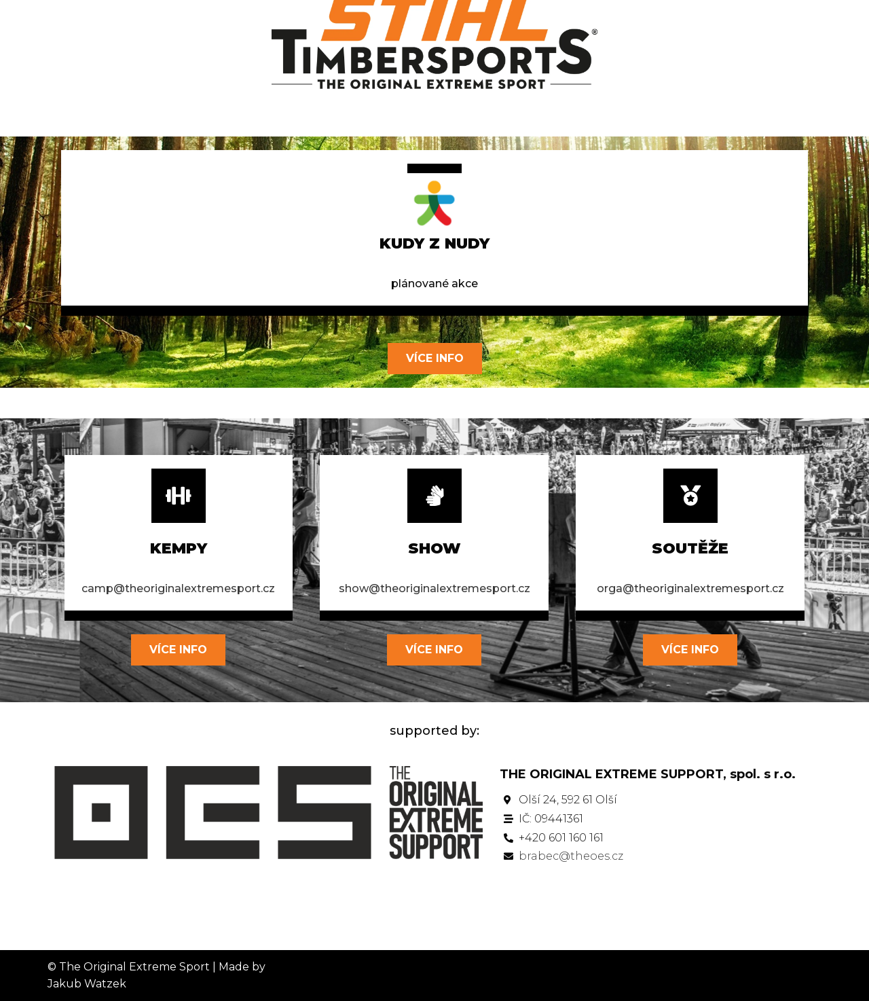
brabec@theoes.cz (571, 856)
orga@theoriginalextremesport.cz (690, 588)
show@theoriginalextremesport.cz (434, 588)
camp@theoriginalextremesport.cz (178, 588)
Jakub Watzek (87, 983)
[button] (435, 358)
